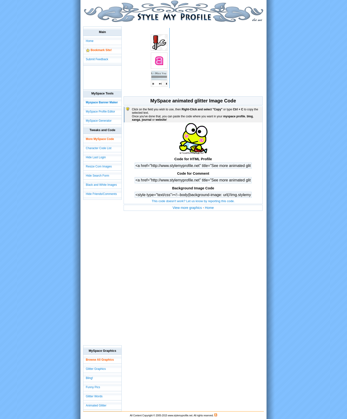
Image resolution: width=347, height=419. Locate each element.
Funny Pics (93, 387)
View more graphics (187, 208)
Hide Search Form (97, 175)
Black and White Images (101, 184)
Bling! (89, 378)
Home (209, 208)
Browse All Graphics (100, 359)
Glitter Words (94, 396)
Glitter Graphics (96, 369)
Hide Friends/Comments (101, 194)
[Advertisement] (171, 24)
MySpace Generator (99, 120)
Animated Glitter (96, 405)
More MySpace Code (100, 139)
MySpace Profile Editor (100, 111)
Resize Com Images (99, 166)
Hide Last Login (96, 157)
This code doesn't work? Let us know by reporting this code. (193, 201)
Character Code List (98, 148)
